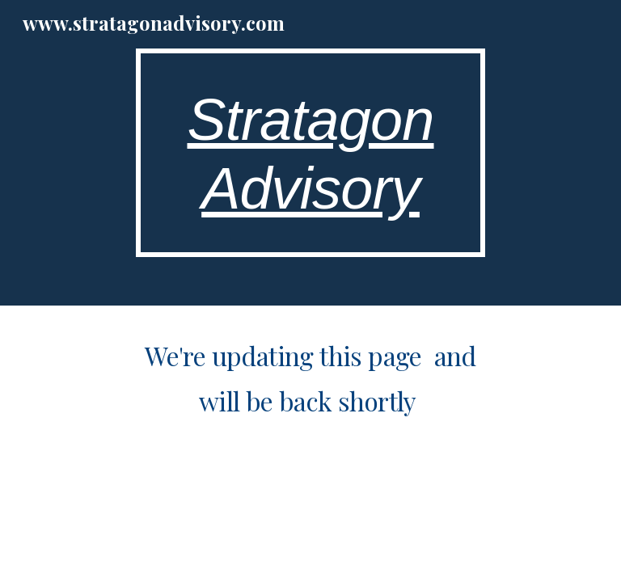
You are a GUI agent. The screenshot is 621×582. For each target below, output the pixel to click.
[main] (310, 152)
